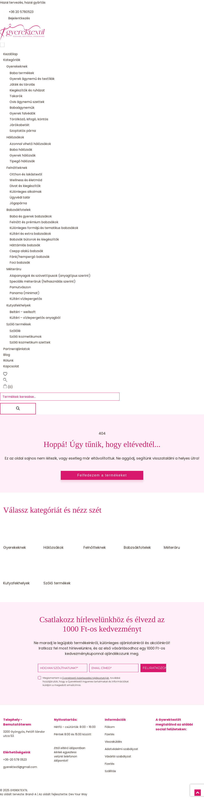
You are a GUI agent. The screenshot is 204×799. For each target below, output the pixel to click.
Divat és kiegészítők (25, 186)
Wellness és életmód (26, 180)
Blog (6, 355)
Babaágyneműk (22, 108)
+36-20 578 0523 (15, 760)
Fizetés (109, 734)
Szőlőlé (15, 331)
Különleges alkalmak (26, 192)
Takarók (16, 96)
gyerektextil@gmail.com (20, 767)
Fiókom (110, 727)
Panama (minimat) (24, 293)
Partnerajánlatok (16, 349)
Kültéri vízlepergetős (26, 299)
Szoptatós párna (23, 131)
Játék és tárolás (22, 84)
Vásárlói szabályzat (118, 757)
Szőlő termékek (18, 324)
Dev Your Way (78, 794)
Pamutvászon (20, 287)
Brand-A (31, 794)
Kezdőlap (10, 54)
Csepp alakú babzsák (26, 251)
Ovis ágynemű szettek (27, 102)
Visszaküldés (113, 742)
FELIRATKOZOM (154, 668)
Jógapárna (18, 203)
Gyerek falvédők (22, 113)
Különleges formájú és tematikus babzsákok (44, 228)
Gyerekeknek (16, 66)
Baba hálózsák (21, 150)
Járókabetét (19, 125)
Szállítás (110, 771)
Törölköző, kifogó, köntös (29, 119)
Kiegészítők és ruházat (27, 90)
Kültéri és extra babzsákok (30, 234)
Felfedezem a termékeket (102, 475)
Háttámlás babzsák (25, 245)
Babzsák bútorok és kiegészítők (34, 239)
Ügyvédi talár (20, 197)
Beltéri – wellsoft (23, 312)
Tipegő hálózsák (22, 161)
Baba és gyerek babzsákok (31, 216)
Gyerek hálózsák (23, 155)
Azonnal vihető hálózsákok (30, 144)
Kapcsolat (11, 366)
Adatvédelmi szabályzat (121, 749)
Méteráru (13, 269)
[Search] (18, 409)
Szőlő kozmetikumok (26, 336)
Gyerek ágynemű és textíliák (32, 79)
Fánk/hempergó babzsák (30, 257)
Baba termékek (22, 73)
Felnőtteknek (16, 168)
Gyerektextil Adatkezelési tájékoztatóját (85, 678)
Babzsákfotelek (18, 210)
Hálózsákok (15, 137)
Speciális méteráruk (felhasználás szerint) (43, 281)
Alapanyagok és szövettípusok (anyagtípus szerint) (50, 276)
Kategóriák (11, 60)
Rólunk (8, 360)
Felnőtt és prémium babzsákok (34, 222)
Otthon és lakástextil (26, 174)
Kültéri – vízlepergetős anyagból (35, 318)
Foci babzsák (20, 262)
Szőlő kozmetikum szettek (30, 342)
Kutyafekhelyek (18, 305)
